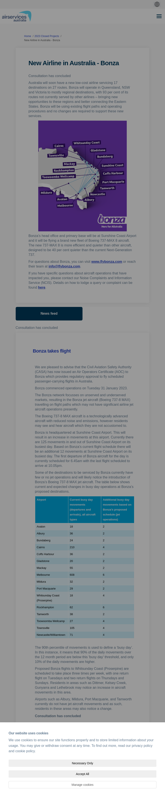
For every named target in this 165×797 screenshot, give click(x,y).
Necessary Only (82, 763)
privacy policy (142, 745)
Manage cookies (82, 784)
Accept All (82, 774)
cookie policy (25, 751)
